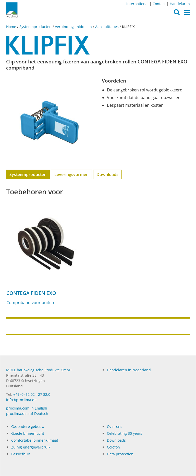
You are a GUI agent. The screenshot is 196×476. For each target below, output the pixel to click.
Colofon (113, 447)
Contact (159, 3)
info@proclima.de (21, 399)
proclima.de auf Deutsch (27, 413)
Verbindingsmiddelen (73, 26)
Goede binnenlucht (27, 433)
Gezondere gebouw (27, 426)
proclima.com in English (26, 408)
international (137, 3)
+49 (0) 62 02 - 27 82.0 (31, 394)
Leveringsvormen (71, 174)
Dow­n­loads (116, 440)
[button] (176, 13)
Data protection (120, 454)
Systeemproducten (35, 26)
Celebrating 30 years (124, 433)
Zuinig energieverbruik (30, 447)
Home (11, 26)
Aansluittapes (107, 26)
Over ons (114, 426)
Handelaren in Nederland (129, 370)
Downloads (107, 174)
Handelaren (180, 3)
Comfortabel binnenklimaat (34, 440)
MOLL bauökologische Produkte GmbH (38, 370)
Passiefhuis (21, 454)
